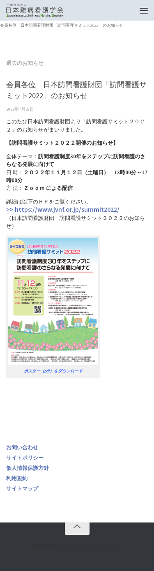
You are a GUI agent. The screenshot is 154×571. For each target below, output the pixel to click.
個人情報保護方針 (27, 468)
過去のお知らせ (25, 63)
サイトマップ (22, 488)
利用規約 (17, 478)
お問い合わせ (22, 447)
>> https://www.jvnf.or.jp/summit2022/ (63, 209)
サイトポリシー (25, 457)
